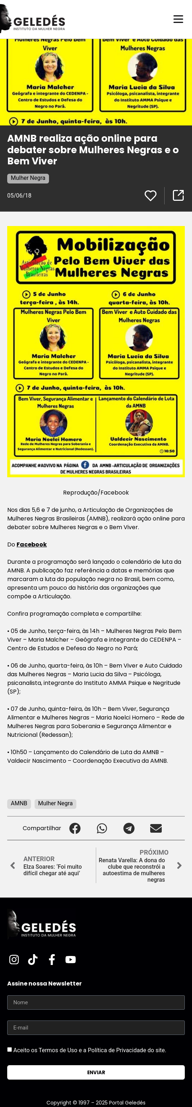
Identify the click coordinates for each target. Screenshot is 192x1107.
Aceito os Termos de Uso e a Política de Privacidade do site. (89, 1050)
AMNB (19, 803)
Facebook (32, 544)
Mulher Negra (28, 177)
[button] (74, 828)
